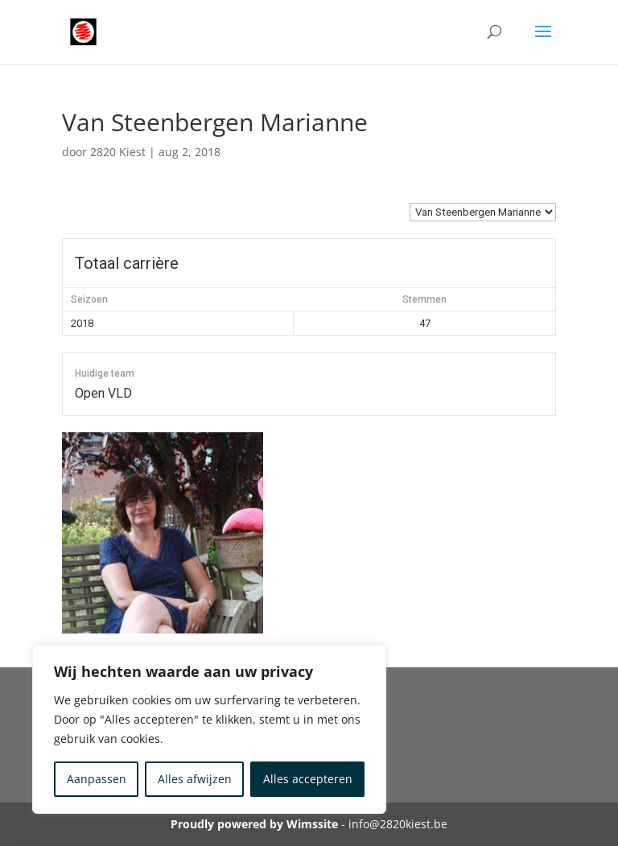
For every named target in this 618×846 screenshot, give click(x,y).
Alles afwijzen (195, 778)
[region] (209, 729)
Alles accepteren (307, 778)
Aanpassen (96, 778)
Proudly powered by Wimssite (254, 824)
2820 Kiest (118, 151)
